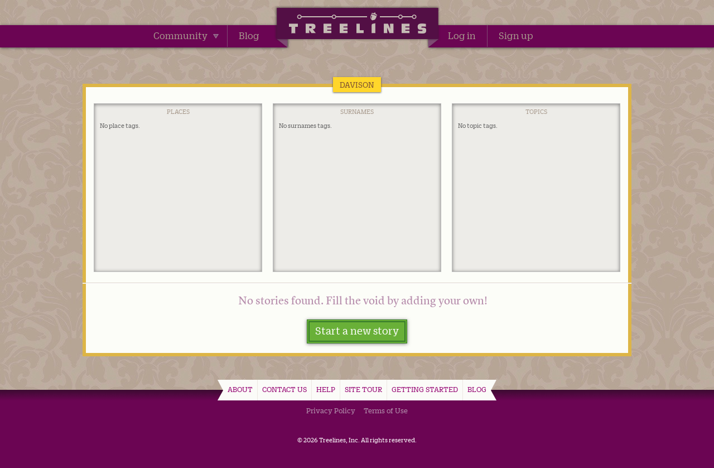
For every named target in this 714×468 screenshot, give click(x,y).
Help (325, 389)
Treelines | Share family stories (357, 25)
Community (186, 36)
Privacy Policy (330, 410)
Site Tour (363, 389)
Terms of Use (386, 410)
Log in (462, 36)
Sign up (516, 36)
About (240, 389)
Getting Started (425, 389)
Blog (249, 36)
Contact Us (284, 389)
